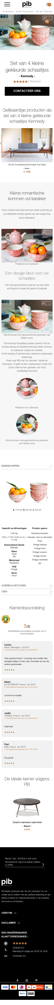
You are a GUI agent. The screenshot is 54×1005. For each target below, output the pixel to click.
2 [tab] (29, 45)
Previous (2, 32)
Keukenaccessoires (39, 534)
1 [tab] (25, 45)
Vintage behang (40, 545)
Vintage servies (39, 556)
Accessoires (8, 12)
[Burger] (7, 4)
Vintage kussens (40, 552)
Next (52, 32)
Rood (39, 541)
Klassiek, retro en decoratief (40, 537)
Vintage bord (39, 549)
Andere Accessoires (24, 12)
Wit (39, 564)
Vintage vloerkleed (40, 560)
